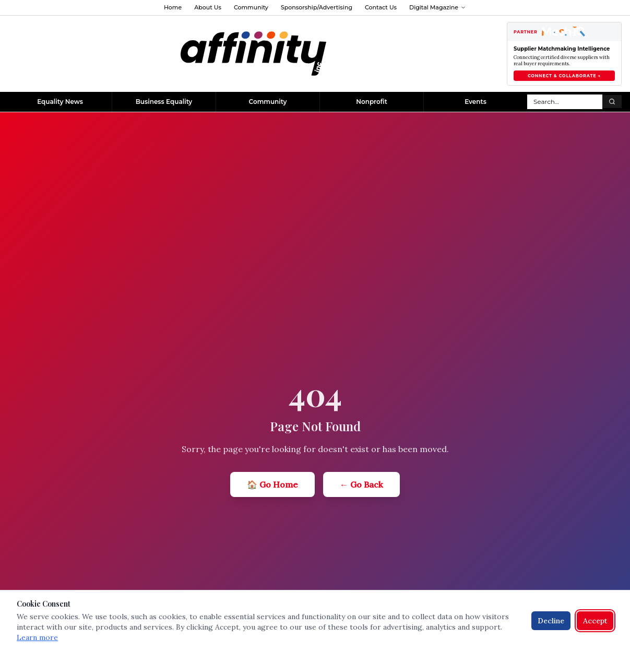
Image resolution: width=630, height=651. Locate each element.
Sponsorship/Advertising (316, 7)
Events (475, 101)
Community (251, 7)
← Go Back (361, 484)
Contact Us (381, 7)
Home (173, 7)
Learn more (37, 637)
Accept (595, 620)
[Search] (612, 101)
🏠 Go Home (272, 484)
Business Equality (164, 101)
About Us (207, 7)
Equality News (60, 101)
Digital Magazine (437, 7)
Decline (551, 620)
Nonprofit (371, 101)
